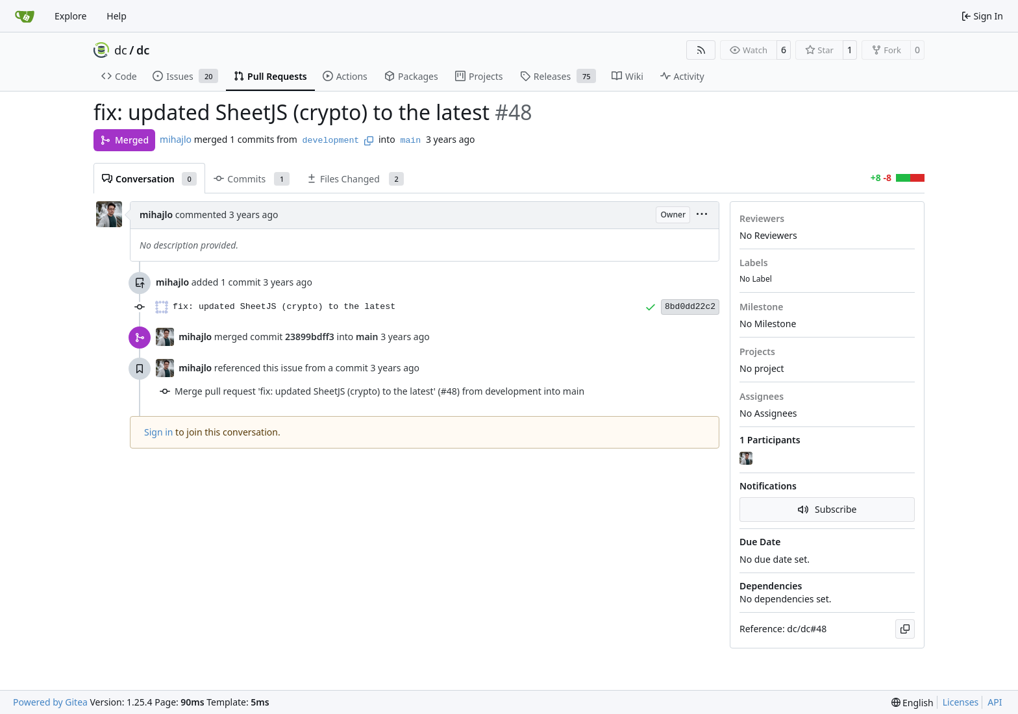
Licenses (961, 702)
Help (116, 16)
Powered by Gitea (50, 702)
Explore (70, 16)
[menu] (702, 215)
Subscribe (827, 509)
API (994, 702)
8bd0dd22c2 (690, 307)
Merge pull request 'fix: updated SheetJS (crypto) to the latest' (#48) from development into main (379, 391)
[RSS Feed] (701, 50)
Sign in (158, 432)
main (410, 140)
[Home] (24, 16)
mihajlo (176, 139)
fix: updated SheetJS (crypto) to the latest (284, 307)
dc (120, 49)
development (331, 140)
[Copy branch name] (368, 140)
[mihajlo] (747, 459)
